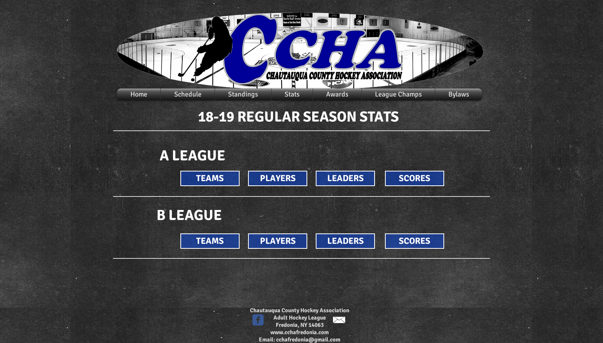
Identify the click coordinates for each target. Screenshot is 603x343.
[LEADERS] (345, 178)
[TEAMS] (210, 178)
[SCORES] (414, 178)
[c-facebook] (258, 320)
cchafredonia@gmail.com (308, 339)
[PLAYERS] (277, 178)
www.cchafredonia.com (299, 332)
